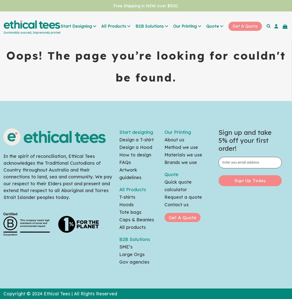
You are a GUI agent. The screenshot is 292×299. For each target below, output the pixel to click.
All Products (132, 189)
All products (132, 227)
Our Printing (177, 132)
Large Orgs (132, 254)
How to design (135, 155)
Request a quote (183, 197)
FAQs (125, 162)
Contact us (176, 204)
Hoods (126, 204)
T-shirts (127, 197)
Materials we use (183, 155)
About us (174, 140)
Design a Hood (135, 147)
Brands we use (180, 162)
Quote (171, 174)
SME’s (126, 247)
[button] (79, 27)
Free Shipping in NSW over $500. (146, 5)
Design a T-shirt (136, 140)
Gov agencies (134, 262)
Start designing (136, 132)
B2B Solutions (134, 239)
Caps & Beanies (136, 219)
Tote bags (130, 212)
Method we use (181, 147)
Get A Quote (182, 217)
